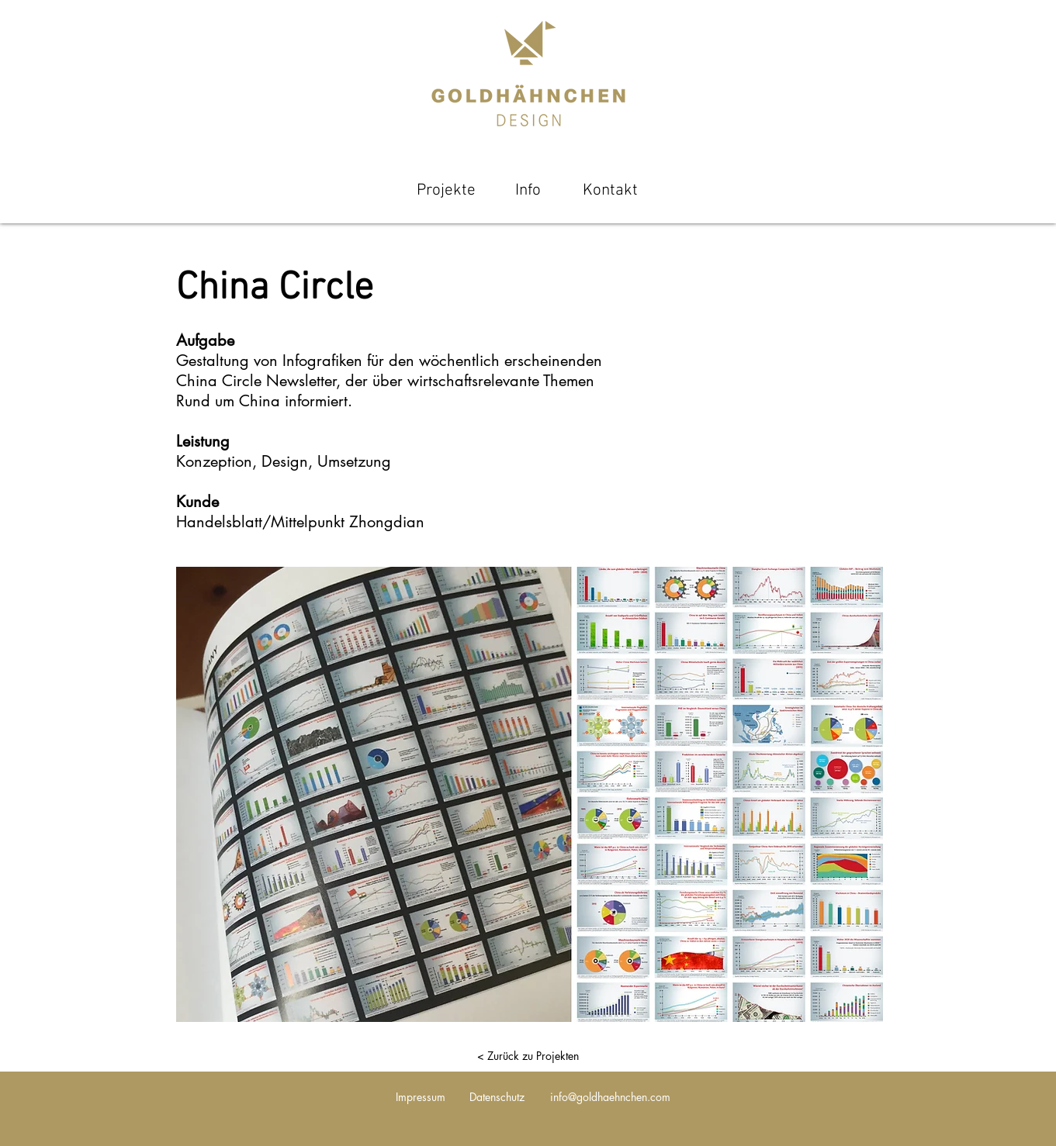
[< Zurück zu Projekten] (528, 1056)
